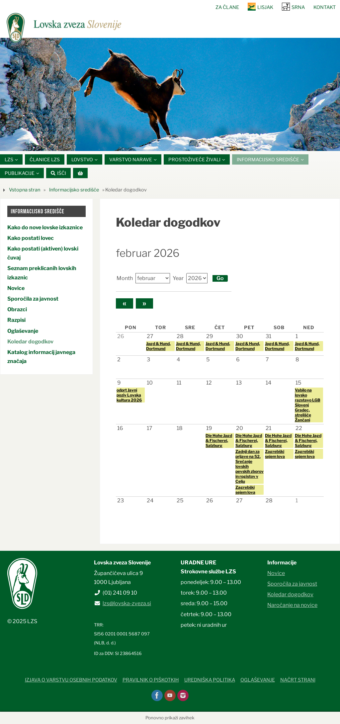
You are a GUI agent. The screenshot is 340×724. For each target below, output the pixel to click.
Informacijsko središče (74, 190)
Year (178, 278)
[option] (170, 94)
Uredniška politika (209, 680)
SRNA (298, 7)
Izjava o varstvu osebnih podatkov (71, 680)
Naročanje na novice (292, 605)
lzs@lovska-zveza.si (127, 604)
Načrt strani (297, 680)
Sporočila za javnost (32, 299)
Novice (16, 288)
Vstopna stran (24, 190)
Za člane (227, 7)
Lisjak (265, 7)
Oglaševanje (22, 331)
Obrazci (17, 309)
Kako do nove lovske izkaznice (45, 227)
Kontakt (324, 7)
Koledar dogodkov (30, 341)
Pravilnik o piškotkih (151, 680)
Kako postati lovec (30, 238)
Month (125, 278)
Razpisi (16, 320)
